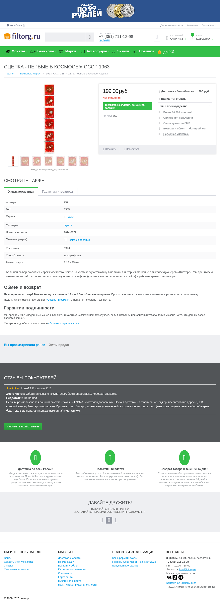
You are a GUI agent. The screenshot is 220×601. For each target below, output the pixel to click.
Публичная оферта (69, 580)
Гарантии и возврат (57, 191)
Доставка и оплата (171, 25)
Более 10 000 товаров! (177, 112)
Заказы (8, 565)
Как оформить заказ (124, 557)
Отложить (110, 149)
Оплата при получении (178, 117)
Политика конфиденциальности (77, 584)
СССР (71, 216)
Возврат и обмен (68, 565)
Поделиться (131, 149)
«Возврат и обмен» (57, 299)
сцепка (68, 225)
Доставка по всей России (35, 469)
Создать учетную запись (18, 561)
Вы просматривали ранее (24, 345)
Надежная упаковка (176, 133)
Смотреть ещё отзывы (23, 426)
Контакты (192, 25)
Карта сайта (65, 577)
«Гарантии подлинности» (63, 323)
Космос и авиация (79, 239)
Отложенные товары (16, 569)
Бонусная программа (125, 565)
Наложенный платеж (110, 469)
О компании (209, 25)
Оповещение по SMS (176, 123)
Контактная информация (181, 582)
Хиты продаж (59, 345)
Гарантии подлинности (72, 569)
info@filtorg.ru (187, 569)
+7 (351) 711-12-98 (116, 36)
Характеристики (21, 191)
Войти (7, 557)
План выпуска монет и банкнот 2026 (134, 561)
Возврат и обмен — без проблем (184, 128)
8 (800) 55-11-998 (176, 557)
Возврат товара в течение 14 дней (184, 469)
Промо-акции (66, 561)
